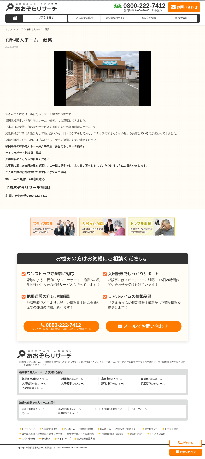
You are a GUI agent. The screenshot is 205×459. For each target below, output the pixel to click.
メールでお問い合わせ (145, 326)
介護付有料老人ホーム (33, 409)
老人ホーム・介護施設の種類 (78, 429)
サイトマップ (64, 438)
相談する (187, 442)
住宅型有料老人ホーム (69, 409)
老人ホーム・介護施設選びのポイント (119, 429)
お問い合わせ (28, 438)
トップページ (28, 429)
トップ (8, 29)
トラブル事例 (171, 429)
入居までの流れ (84, 17)
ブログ (19, 29)
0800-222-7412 (61, 326)
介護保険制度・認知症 (111, 433)
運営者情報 (181, 17)
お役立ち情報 (149, 17)
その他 (25, 413)
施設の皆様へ (136, 433)
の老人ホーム (35, 378)
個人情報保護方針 (86, 438)
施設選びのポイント (117, 17)
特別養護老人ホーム (68, 413)
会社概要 (46, 438)
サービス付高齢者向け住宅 (108, 409)
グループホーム (139, 409)
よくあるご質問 (157, 433)
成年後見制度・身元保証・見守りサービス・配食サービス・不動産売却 (58, 433)
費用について (151, 429)
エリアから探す (45, 17)
